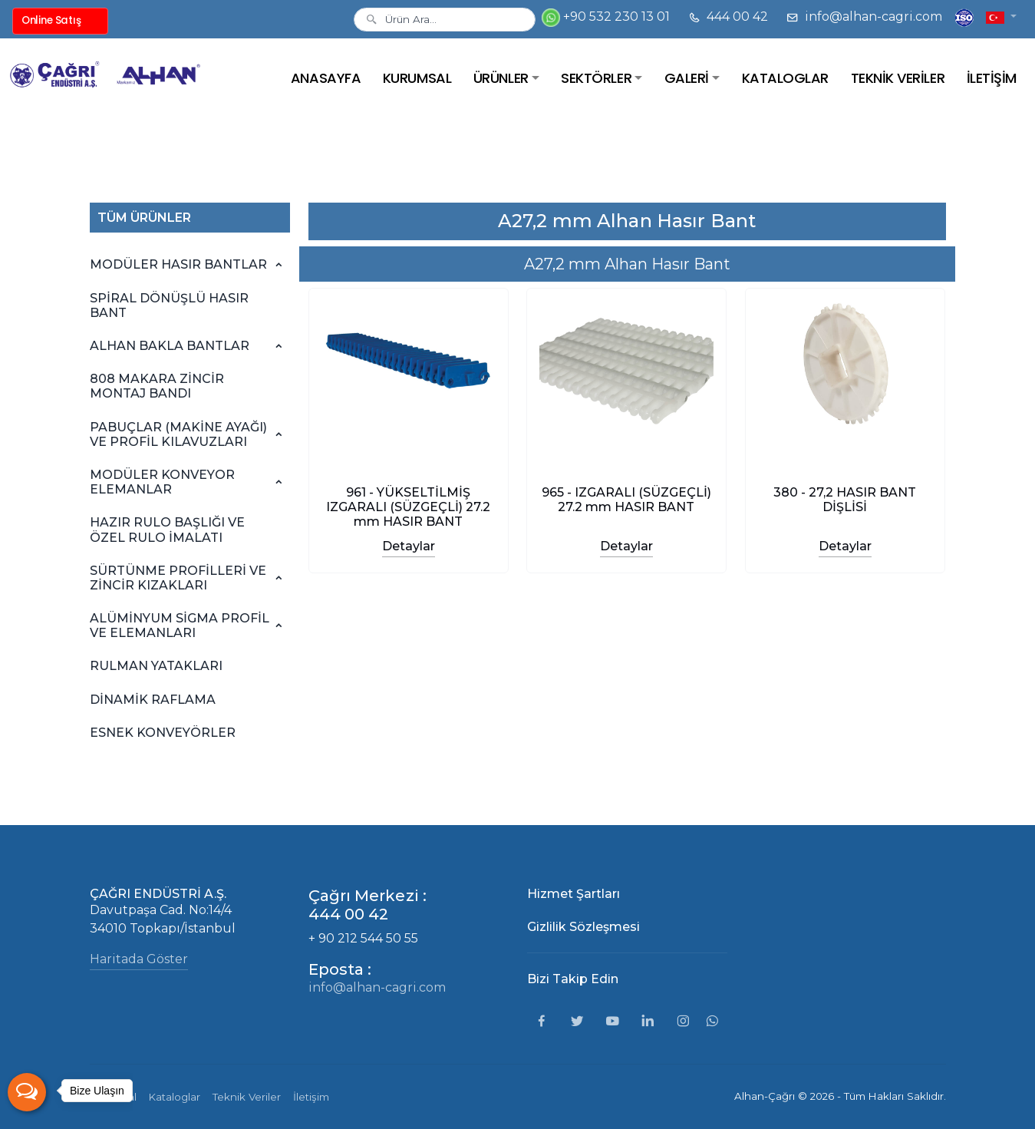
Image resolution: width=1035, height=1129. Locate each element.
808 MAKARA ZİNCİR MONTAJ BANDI (157, 386)
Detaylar (407, 546)
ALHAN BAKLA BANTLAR (169, 345)
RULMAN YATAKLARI (156, 666)
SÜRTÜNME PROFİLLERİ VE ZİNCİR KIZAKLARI (178, 578)
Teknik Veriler (247, 1097)
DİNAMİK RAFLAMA (153, 699)
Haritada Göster (139, 959)
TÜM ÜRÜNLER (144, 217)
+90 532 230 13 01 (606, 17)
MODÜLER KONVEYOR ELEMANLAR (162, 482)
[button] (1001, 16)
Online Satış (51, 20)
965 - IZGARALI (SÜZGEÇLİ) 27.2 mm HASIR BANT (626, 499)
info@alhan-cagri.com (864, 16)
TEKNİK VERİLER (897, 77)
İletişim (311, 1097)
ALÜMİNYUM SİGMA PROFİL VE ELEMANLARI (179, 625)
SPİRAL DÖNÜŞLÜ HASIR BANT (169, 305)
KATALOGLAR (785, 77)
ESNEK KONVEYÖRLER (163, 732)
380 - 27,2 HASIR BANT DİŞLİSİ (845, 499)
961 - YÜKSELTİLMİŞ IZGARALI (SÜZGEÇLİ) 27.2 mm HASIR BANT (408, 507)
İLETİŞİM (992, 77)
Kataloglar (174, 1097)
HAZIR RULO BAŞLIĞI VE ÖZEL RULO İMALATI (167, 529)
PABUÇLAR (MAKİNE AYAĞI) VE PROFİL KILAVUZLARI (178, 434)
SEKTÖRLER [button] (596, 77)
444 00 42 (728, 16)
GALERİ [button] (686, 77)
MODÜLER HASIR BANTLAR (178, 264)
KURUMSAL (417, 77)
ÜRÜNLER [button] (501, 77)
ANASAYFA (326, 77)
